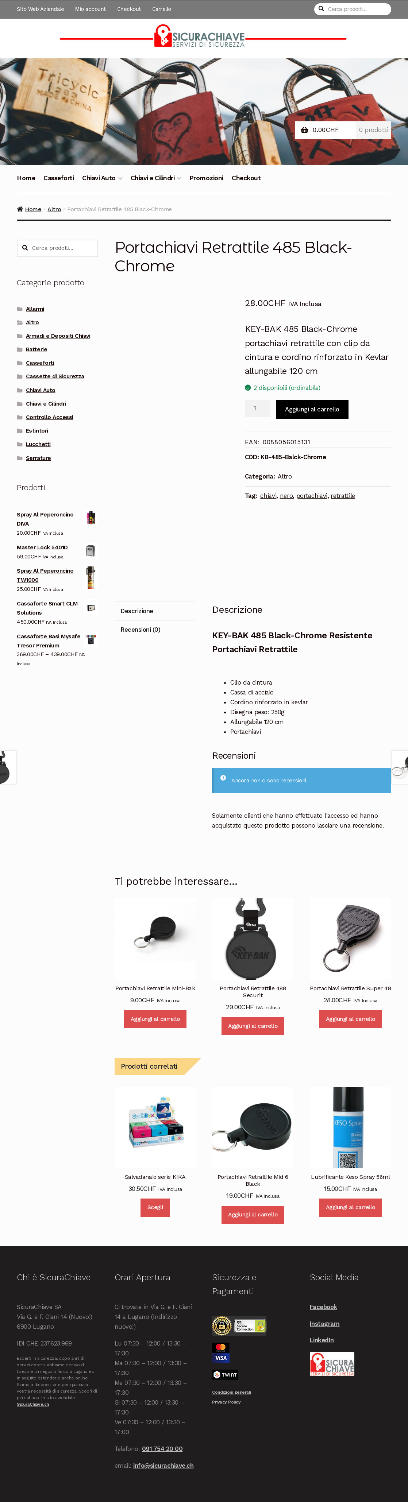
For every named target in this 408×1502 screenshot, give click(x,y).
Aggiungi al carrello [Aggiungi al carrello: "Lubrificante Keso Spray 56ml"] (350, 1207)
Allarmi (35, 309)
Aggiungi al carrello (312, 409)
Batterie (36, 349)
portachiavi (311, 495)
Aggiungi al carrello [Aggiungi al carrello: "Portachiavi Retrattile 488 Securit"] (252, 1026)
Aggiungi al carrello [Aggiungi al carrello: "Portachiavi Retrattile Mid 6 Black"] (252, 1214)
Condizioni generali (231, 1392)
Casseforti (58, 178)
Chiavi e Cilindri (153, 178)
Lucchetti (38, 444)
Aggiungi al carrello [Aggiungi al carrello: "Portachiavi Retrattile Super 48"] (350, 1019)
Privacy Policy (226, 1402)
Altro (54, 209)
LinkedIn (322, 1340)
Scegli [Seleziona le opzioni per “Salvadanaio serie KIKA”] (155, 1207)
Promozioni (206, 178)
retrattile (343, 495)
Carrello (161, 9)
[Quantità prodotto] (258, 408)
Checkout (129, 9)
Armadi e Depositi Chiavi (58, 336)
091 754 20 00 (162, 1448)
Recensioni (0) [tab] (140, 629)
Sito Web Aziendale (40, 9)
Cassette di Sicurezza (55, 376)
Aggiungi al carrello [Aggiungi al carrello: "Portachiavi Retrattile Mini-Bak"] (155, 1019)
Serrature (38, 458)
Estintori (37, 430)
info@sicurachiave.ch (163, 1465)
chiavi (268, 495)
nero (286, 495)
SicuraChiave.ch (33, 1404)
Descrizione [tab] (136, 611)
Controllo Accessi (49, 417)
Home (26, 178)
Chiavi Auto (99, 178)
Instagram (325, 1323)
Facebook (323, 1307)
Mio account (90, 9)
